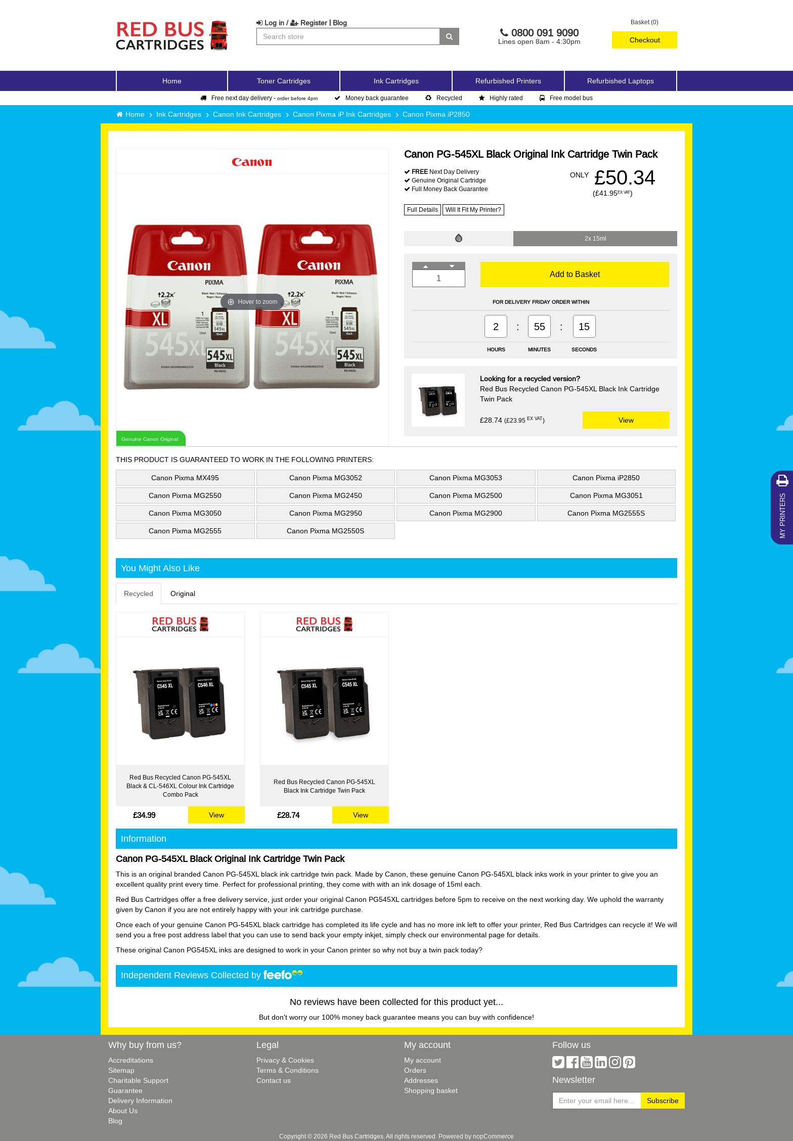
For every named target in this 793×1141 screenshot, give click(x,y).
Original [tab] (182, 593)
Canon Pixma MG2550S (325, 531)
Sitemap (121, 1070)
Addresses (421, 1080)
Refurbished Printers (508, 81)
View (626, 420)
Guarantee (125, 1090)
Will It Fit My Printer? (473, 209)
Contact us (273, 1080)
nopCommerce (493, 1136)
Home (172, 81)
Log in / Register (291, 23)
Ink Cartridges (178, 114)
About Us (123, 1111)
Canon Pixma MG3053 (465, 478)
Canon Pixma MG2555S (606, 513)
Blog (340, 23)
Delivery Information (140, 1101)
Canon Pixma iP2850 (436, 114)
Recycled (443, 98)
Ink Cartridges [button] (396, 81)
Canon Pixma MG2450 (325, 495)
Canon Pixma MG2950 (325, 513)
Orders (415, 1070)
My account (422, 1060)
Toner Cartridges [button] (284, 81)
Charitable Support (138, 1080)
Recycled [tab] (138, 593)
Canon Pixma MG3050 (185, 513)
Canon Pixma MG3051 (606, 495)
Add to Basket (575, 274)
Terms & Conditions (287, 1070)
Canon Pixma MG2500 (465, 495)
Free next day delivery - (259, 98)
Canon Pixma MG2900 (465, 513)
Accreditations (130, 1060)
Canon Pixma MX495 (185, 478)
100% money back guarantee (369, 1017)
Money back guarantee (371, 98)
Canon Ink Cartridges (247, 114)
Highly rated (501, 98)
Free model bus (566, 98)
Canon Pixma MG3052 (325, 478)
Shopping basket (431, 1090)
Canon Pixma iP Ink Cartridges (342, 114)
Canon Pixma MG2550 (185, 495)
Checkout (645, 40)
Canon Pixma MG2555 (185, 531)
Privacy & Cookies (285, 1060)
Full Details (422, 209)
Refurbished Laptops (620, 81)
